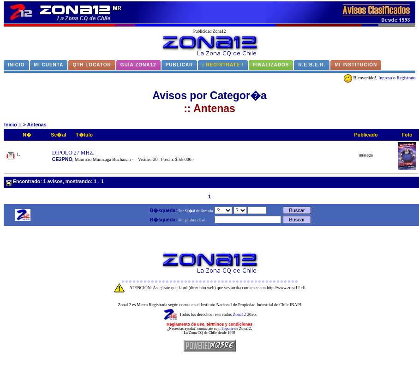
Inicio (10, 124)
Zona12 (239, 314)
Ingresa (385, 77)
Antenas (37, 124)
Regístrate (405, 77)
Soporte (227, 329)
